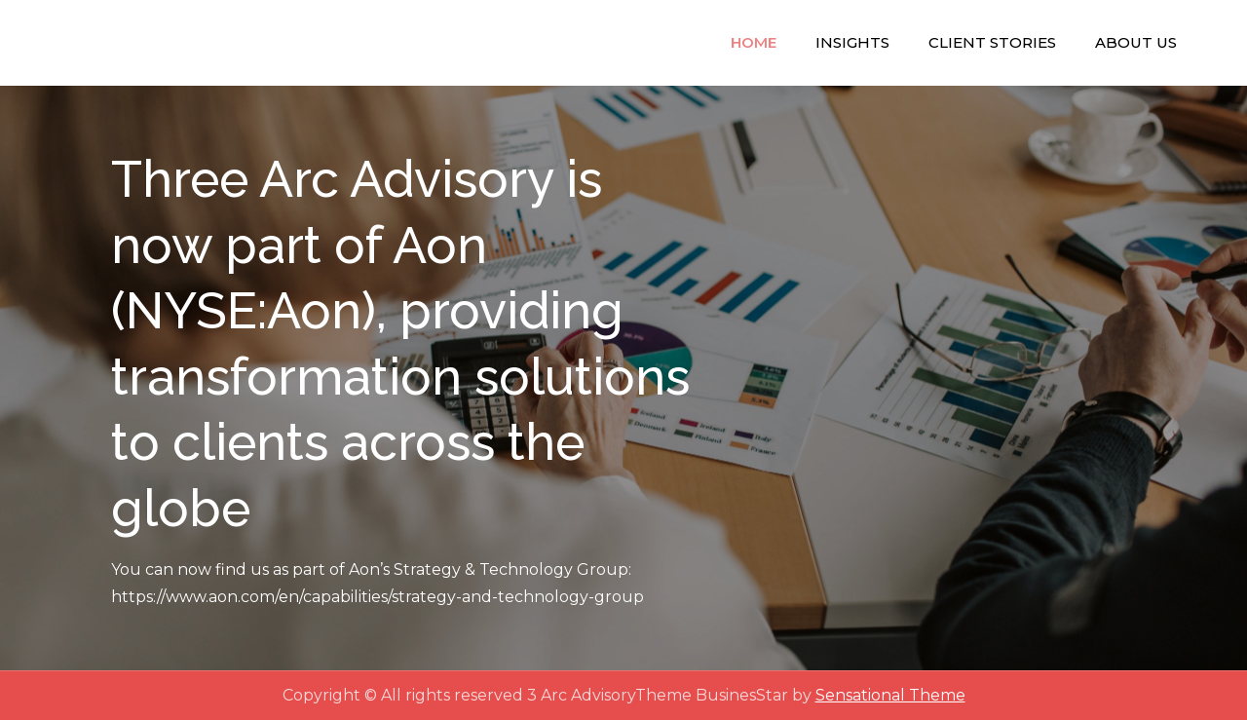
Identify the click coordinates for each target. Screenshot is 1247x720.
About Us (1136, 42)
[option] (623, 378)
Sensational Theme (890, 695)
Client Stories (992, 42)
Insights (852, 42)
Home (753, 42)
